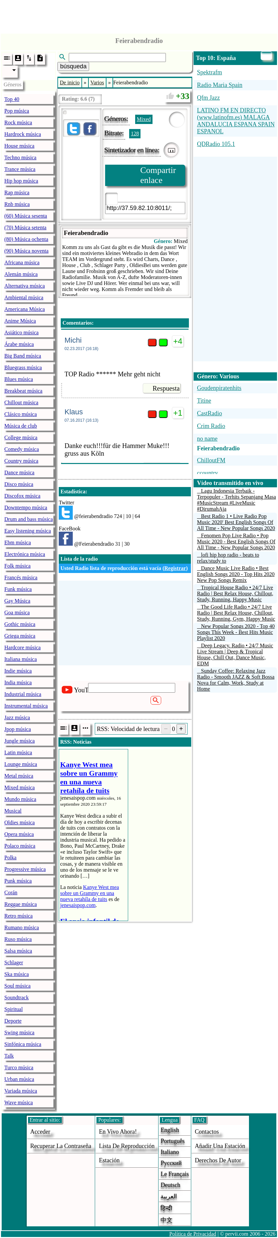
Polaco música (19, 846)
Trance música (19, 169)
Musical (13, 811)
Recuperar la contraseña (60, 1146)
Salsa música (18, 951)
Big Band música (22, 356)
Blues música (18, 379)
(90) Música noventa (26, 251)
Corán (10, 892)
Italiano (170, 1152)
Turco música (18, 1067)
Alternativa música (24, 286)
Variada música (20, 1091)
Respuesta (166, 388)
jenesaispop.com (77, 905)
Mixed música (19, 787)
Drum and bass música (28, 519)
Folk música (17, 566)
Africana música (21, 262)
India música (18, 682)
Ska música (16, 974)
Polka (10, 857)
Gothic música (19, 624)
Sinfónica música (22, 1044)
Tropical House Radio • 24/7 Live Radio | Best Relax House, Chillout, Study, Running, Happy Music (235, 593)
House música (19, 146)
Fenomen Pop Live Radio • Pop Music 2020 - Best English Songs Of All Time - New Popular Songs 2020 (236, 541)
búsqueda (73, 66)
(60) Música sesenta (25, 216)
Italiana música (20, 659)
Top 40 (11, 99)
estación (109, 1160)
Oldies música (19, 822)
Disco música (18, 484)
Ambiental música (23, 297)
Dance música (19, 472)
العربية (169, 1196)
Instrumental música (26, 706)
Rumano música (21, 927)
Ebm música (17, 542)
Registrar (175, 568)
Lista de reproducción (127, 1146)
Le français (175, 1174)
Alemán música (21, 274)
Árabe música (19, 344)
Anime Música (20, 321)
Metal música (18, 776)
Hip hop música (21, 181)
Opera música (19, 834)
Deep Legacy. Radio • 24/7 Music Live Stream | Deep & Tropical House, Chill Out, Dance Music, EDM (235, 654)
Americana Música (24, 309)
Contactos (207, 1131)
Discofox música (22, 496)
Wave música (18, 1102)
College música (20, 437)
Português (173, 1141)
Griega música (19, 636)
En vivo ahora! (118, 1131)
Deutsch (170, 1185)
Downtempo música (25, 507)
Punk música (18, 881)
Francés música (20, 577)
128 (135, 133)
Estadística (72, 491)
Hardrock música (22, 134)
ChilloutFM (211, 460)
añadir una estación (220, 1146)
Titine (204, 400)
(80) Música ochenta (26, 239)
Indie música (18, 671)
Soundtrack (16, 997)
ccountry (207, 473)
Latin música (18, 752)
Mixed (144, 119)
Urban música (19, 1079)
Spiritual (13, 1009)
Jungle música (19, 741)
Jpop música (17, 729)
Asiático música (21, 332)
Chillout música (21, 402)
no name (207, 438)
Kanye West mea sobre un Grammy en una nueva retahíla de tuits (89, 893)
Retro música (18, 916)
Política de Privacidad (192, 1234)
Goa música (17, 612)
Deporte (13, 1021)
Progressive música (25, 869)
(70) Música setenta (25, 227)
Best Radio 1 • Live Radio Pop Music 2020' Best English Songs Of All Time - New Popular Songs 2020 (236, 522)
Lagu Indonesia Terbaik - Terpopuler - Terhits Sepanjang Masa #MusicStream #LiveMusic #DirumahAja (236, 500)
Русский (171, 1163)
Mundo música (20, 799)
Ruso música (18, 939)
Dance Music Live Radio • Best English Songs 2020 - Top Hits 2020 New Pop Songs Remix (235, 574)
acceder (40, 1131)
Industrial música (22, 694)
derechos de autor (218, 1160)
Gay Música (17, 601)
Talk (9, 1056)
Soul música (17, 986)
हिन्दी (166, 1208)
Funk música (18, 589)
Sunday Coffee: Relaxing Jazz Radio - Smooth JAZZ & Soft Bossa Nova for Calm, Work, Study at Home (235, 680)
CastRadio (209, 413)
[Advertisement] (139, 15)
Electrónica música (24, 554)
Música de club (20, 426)
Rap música (16, 192)
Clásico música (20, 414)
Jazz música (17, 717)
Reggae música (20, 904)
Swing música (19, 1032)
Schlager (13, 962)
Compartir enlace (158, 175)
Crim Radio (211, 426)
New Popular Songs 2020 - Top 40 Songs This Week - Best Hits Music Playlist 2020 (236, 632)
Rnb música (17, 204)
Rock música (18, 122)
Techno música (20, 157)
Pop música (16, 111)
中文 (167, 1220)
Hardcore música (22, 647)
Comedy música (21, 449)
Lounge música (20, 764)
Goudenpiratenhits (219, 388)
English (170, 1130)
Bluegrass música (23, 367)
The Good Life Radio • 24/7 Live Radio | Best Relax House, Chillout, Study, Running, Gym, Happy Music (236, 613)
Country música (21, 461)
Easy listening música (27, 531)
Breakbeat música (23, 391)
